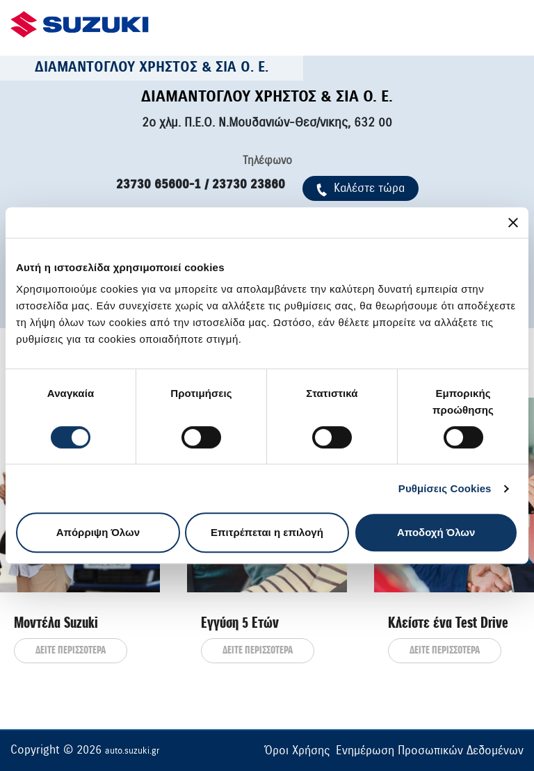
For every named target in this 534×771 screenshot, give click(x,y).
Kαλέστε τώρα (360, 188)
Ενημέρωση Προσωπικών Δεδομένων (430, 750)
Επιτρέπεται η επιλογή (267, 532)
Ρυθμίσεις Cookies (445, 488)
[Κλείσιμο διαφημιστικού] (513, 222)
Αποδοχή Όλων (436, 532)
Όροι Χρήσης (297, 750)
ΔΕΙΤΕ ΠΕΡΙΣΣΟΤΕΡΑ (70, 651)
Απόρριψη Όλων (98, 532)
